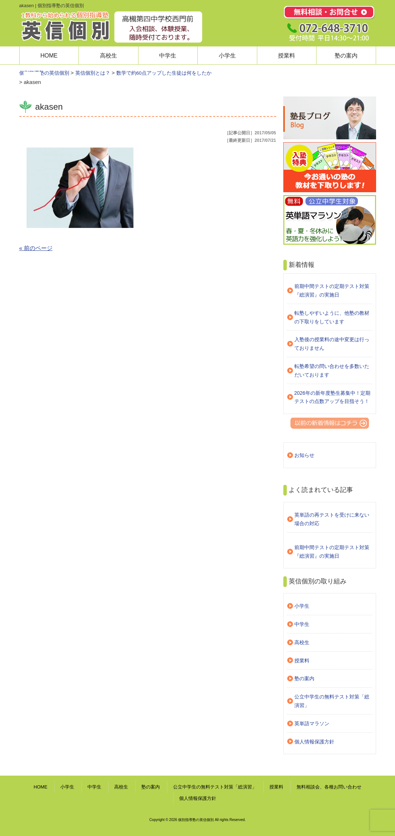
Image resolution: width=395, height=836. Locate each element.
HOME (48, 56)
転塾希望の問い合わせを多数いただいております (331, 370)
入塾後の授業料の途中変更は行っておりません (331, 344)
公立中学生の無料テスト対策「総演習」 (331, 701)
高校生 (108, 56)
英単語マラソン (311, 723)
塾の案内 (346, 56)
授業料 (286, 56)
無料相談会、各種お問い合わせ (329, 787)
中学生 (167, 56)
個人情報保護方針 (314, 742)
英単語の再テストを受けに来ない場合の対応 (331, 519)
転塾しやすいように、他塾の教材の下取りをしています (331, 317)
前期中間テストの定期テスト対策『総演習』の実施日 (331, 290)
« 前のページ (35, 248)
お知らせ (304, 455)
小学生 (227, 56)
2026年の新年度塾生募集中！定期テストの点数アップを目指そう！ (332, 397)
